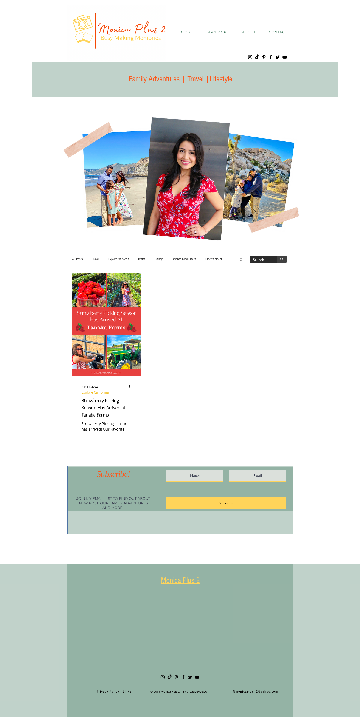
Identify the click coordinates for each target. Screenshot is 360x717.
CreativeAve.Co (197, 691)
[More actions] (131, 386)
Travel (95, 259)
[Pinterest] (264, 57)
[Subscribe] (226, 503)
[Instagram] (250, 57)
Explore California (118, 259)
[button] (216, 32)
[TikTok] (257, 57)
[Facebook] (270, 57)
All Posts (77, 259)
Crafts (141, 259)
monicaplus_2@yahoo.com (257, 691)
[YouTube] (284, 57)
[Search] (260, 260)
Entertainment (213, 259)
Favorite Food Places (184, 259)
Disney (159, 259)
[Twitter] (277, 57)
